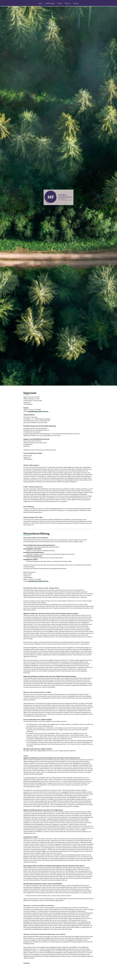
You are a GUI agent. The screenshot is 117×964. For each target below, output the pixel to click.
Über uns (67, 3)
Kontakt (76, 3)
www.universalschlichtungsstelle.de (32, 512)
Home (40, 3)
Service (60, 3)
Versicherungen (50, 3)
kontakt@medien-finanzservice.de (38, 411)
